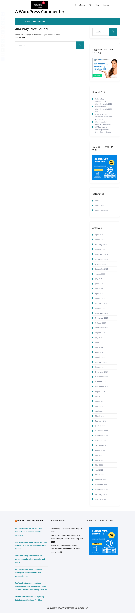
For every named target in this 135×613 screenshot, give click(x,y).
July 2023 (98, 396)
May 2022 (99, 465)
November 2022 (101, 435)
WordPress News (102, 210)
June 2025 (99, 283)
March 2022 (100, 475)
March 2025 (100, 298)
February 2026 (101, 244)
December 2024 (101, 313)
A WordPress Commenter (40, 11)
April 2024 (99, 352)
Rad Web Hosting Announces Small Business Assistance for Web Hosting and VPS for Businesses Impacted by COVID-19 (31, 586)
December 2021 (101, 484)
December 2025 (101, 254)
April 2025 (99, 293)
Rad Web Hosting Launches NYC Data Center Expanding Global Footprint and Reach (30, 559)
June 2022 (99, 460)
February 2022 (101, 480)
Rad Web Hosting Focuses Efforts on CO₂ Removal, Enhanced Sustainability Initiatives (30, 531)
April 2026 (99, 234)
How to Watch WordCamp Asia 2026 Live (103, 109)
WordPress (99, 205)
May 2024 (99, 347)
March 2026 (100, 239)
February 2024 (101, 362)
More (97, 200)
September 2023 (101, 386)
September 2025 (101, 269)
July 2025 (98, 279)
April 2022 (99, 470)
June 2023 (99, 401)
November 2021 (101, 489)
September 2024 (101, 328)
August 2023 (100, 391)
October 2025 (100, 264)
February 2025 (101, 303)
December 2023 (101, 372)
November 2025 (101, 259)
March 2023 (100, 416)
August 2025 (100, 274)
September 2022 (101, 445)
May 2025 (99, 288)
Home (27, 21)
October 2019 (100, 499)
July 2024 (98, 337)
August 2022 (100, 450)
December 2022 (101, 431)
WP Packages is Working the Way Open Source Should (103, 129)
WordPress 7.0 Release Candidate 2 (103, 123)
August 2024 (100, 333)
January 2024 (100, 367)
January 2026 (100, 249)
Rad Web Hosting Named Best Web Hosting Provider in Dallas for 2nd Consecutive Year (28, 572)
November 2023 (101, 377)
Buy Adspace (80, 4)
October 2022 (100, 440)
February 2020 (101, 494)
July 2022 (98, 455)
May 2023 (99, 406)
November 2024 (101, 318)
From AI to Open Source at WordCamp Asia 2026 (103, 116)
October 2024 (100, 323)
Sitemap (106, 4)
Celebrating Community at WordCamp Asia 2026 (103, 101)
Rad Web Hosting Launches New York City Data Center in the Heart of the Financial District (31, 545)
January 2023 (100, 426)
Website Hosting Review (30, 520)
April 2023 (99, 411)
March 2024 (100, 357)
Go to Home (20, 37)
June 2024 (99, 342)
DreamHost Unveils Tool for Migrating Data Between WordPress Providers (29, 598)
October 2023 (100, 382)
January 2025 (100, 308)
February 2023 (101, 421)
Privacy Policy (94, 4)
